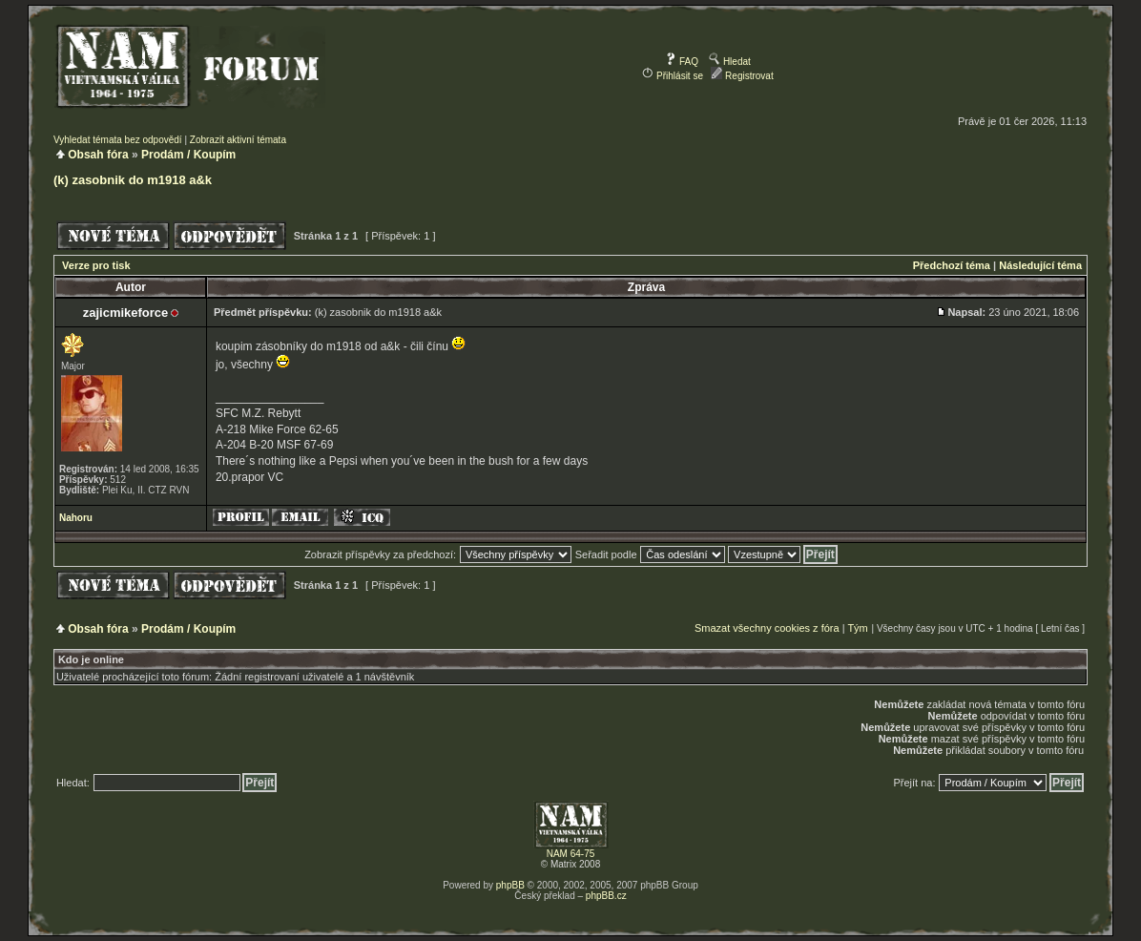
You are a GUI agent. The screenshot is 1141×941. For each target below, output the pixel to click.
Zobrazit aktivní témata (238, 140)
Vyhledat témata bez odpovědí (117, 140)
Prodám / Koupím (188, 154)
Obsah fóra (98, 154)
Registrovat (742, 76)
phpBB (510, 885)
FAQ (681, 61)
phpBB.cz (606, 895)
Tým (857, 628)
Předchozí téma (951, 265)
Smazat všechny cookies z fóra (767, 628)
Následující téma (1040, 265)
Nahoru (76, 517)
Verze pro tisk (96, 265)
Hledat (730, 61)
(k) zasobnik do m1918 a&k (132, 180)
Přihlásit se (672, 76)
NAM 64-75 (571, 853)
